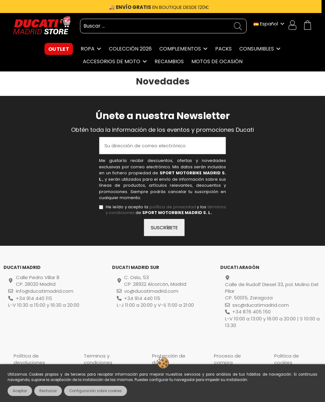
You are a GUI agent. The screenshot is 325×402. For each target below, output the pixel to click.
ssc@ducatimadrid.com (260, 305)
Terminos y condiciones (98, 359)
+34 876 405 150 (251, 311)
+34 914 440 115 (34, 298)
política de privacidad (172, 207)
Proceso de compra (227, 359)
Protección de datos (168, 359)
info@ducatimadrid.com (44, 291)
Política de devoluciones (29, 359)
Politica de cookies (286, 359)
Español (269, 23)
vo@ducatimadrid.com (151, 291)
